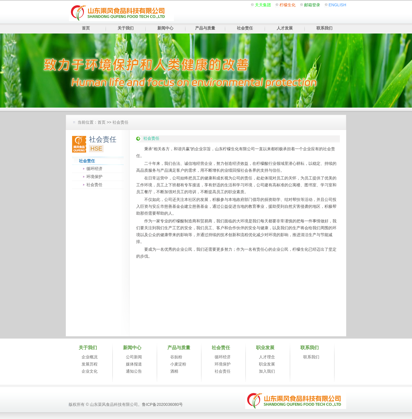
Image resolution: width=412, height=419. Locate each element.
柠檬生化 (288, 5)
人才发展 (285, 28)
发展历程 (90, 364)
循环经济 (94, 168)
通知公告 (134, 371)
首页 (86, 28)
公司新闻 (134, 357)
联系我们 (324, 28)
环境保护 (94, 176)
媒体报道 (134, 364)
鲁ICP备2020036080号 (162, 404)
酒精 (174, 371)
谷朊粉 (176, 357)
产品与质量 (205, 28)
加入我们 (267, 371)
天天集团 (263, 5)
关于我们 (126, 28)
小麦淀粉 (178, 364)
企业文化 (90, 371)
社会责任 (245, 28)
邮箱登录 (312, 5)
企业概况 (90, 357)
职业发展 (267, 364)
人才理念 (267, 357)
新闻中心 (165, 28)
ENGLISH (337, 5)
